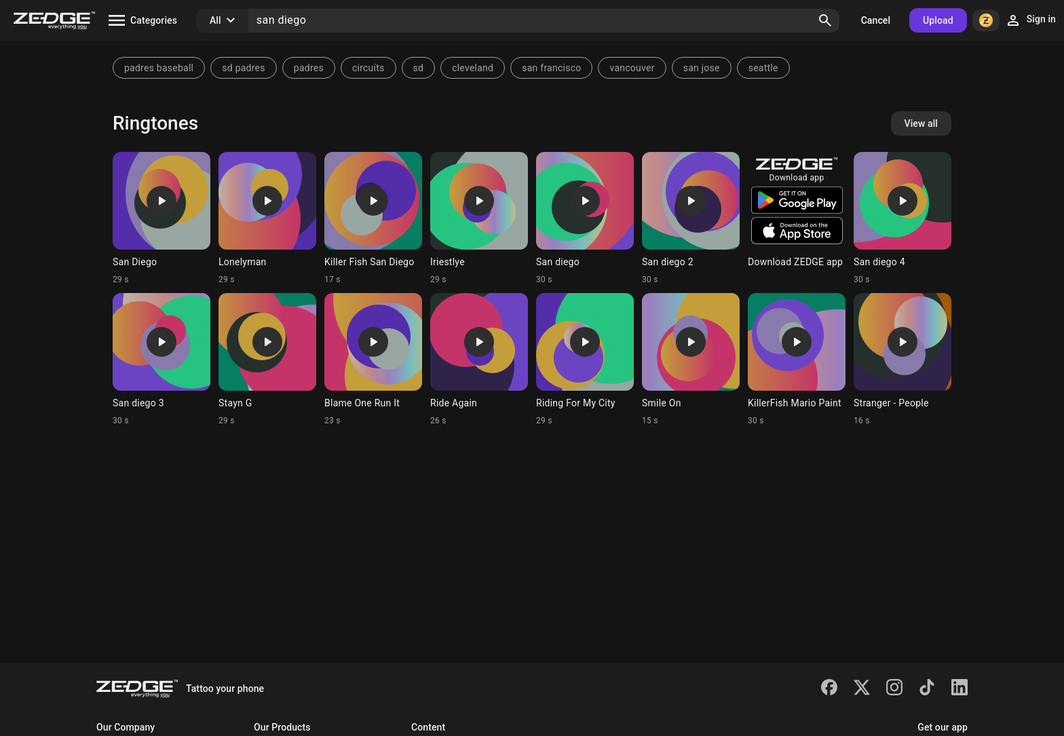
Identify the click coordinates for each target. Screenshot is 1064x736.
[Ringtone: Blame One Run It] (373, 359)
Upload (938, 20)
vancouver (631, 67)
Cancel (875, 20)
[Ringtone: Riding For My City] (585, 359)
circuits (368, 67)
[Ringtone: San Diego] (161, 218)
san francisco (551, 67)
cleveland (472, 67)
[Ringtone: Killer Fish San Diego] (373, 218)
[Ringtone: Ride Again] (479, 359)
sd (418, 67)
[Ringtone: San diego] (585, 218)
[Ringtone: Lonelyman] (267, 218)
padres (309, 67)
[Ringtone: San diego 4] (902, 218)
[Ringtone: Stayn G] (267, 359)
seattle (763, 67)
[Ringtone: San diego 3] (161, 359)
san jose (701, 67)
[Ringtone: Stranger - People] (902, 359)
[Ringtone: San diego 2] (691, 218)
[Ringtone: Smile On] (691, 359)
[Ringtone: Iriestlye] (479, 218)
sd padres (243, 67)
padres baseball (158, 67)
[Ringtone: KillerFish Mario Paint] (797, 359)
